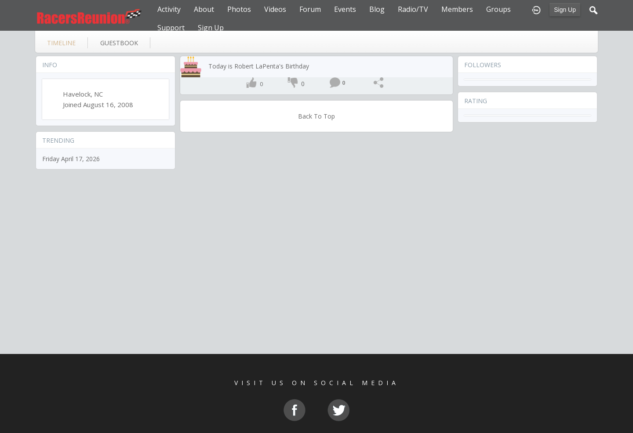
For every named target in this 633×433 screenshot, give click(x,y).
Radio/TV (413, 9)
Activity (169, 9)
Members (457, 9)
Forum (310, 9)
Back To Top (316, 116)
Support (171, 27)
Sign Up (565, 9)
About (204, 9)
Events (345, 9)
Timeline (61, 43)
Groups (498, 9)
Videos (275, 9)
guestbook (119, 43)
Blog (377, 9)
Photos (239, 9)
